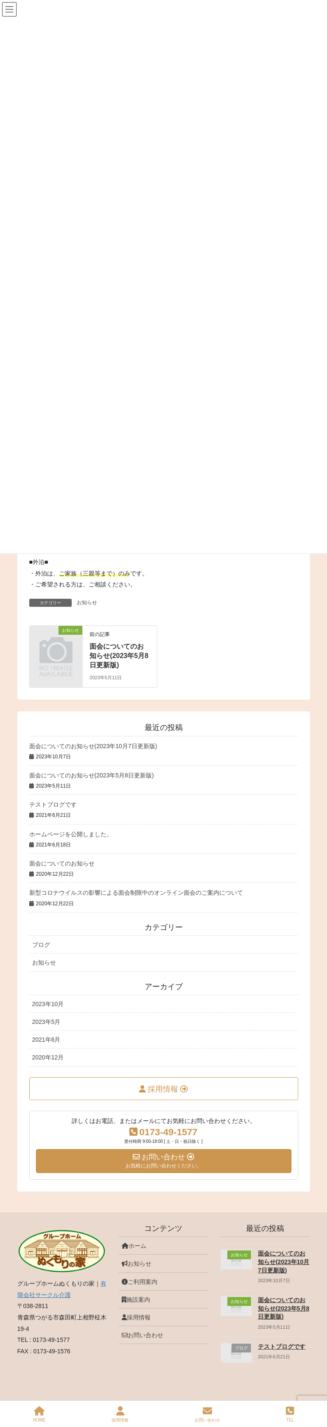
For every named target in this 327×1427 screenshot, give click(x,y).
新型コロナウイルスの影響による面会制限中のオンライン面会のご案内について (136, 892)
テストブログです (53, 804)
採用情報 (136, 1317)
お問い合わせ (142, 1335)
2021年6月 (46, 1039)
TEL (290, 1414)
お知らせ (87, 603)
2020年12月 (48, 1057)
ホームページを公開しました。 (70, 834)
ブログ (41, 944)
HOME (39, 1414)
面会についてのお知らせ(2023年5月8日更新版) (118, 656)
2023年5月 (46, 1021)
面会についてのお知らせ (62, 863)
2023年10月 (48, 1004)
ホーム (134, 1245)
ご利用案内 (139, 1281)
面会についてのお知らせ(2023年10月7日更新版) (93, 746)
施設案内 (136, 1299)
